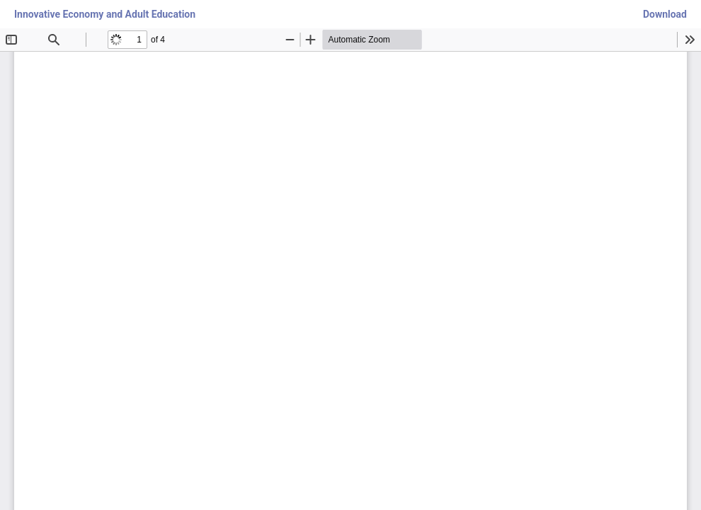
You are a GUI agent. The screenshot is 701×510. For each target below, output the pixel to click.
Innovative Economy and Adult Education (104, 14)
